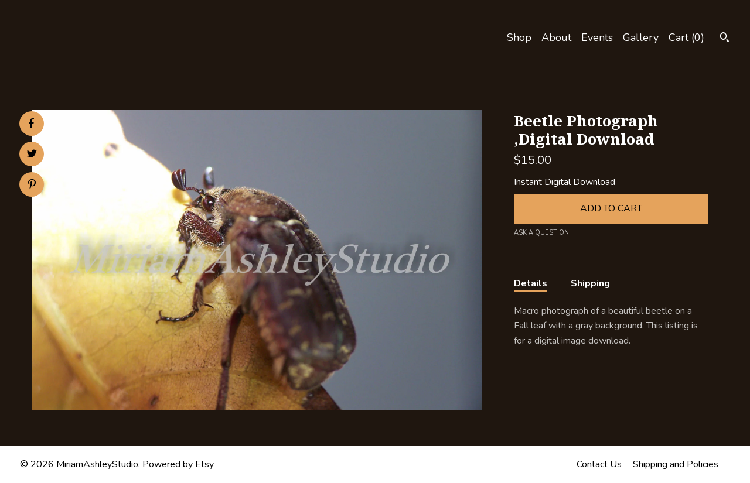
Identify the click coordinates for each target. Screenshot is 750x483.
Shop (519, 37)
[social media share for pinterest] (32, 186)
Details (530, 283)
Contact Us (599, 464)
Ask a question (541, 232)
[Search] (724, 39)
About (556, 37)
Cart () (686, 37)
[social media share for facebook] (31, 123)
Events (597, 37)
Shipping (590, 283)
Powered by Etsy (178, 464)
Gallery (641, 37)
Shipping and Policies (675, 464)
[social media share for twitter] (32, 155)
